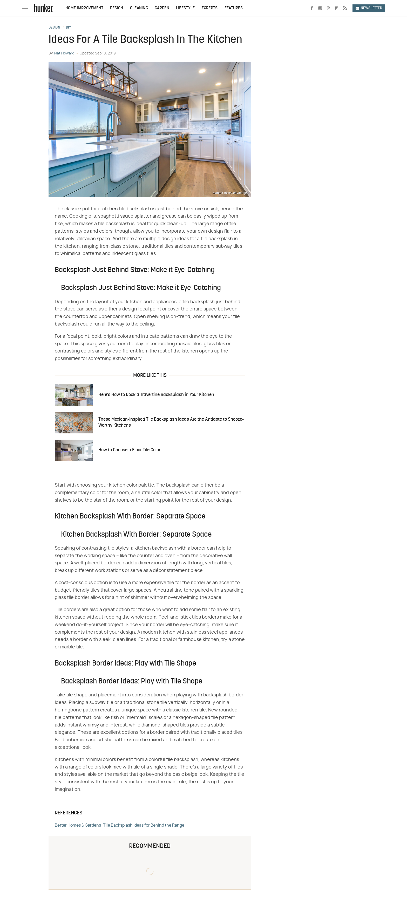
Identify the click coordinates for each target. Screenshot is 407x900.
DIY (68, 28)
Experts (210, 8)
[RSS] (345, 8)
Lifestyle (185, 8)
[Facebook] (311, 8)
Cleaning (139, 8)
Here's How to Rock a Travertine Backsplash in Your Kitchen (156, 394)
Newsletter (369, 8)
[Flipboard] (336, 8)
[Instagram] (320, 8)
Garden (162, 8)
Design (116, 8)
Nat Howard (64, 53)
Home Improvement (84, 8)
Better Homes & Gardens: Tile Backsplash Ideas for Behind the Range (119, 825)
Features (234, 8)
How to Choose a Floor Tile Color (129, 450)
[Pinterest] (328, 8)
